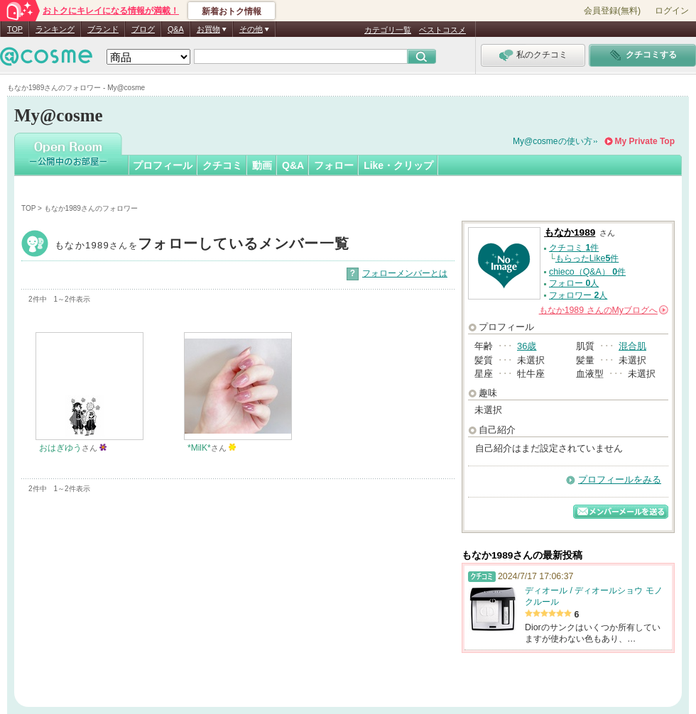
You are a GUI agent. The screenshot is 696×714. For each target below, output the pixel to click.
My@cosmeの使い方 (552, 141)
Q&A (176, 29)
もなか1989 (202, 245)
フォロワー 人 (578, 295)
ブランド (103, 29)
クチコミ (222, 165)
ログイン (672, 11)
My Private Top (645, 141)
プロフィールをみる (619, 479)
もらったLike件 (587, 258)
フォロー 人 (574, 283)
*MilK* (199, 448)
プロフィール (162, 165)
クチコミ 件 (574, 248)
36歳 (526, 346)
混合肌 (632, 346)
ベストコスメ (442, 30)
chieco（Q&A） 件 (587, 272)
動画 (262, 165)
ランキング (55, 29)
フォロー (334, 165)
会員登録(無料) (612, 11)
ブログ (143, 29)
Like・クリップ (398, 165)
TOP (15, 29)
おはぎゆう (60, 448)
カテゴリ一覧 (387, 30)
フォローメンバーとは (404, 273)
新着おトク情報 (231, 11)
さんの (603, 310)
